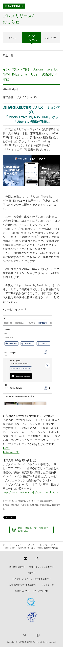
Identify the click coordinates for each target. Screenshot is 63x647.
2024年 (31, 544)
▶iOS (6, 448)
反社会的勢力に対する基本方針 (23, 585)
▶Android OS (11, 452)
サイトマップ (47, 585)
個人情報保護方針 (17, 567)
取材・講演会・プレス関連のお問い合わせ (33, 530)
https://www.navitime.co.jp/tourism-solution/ (30, 492)
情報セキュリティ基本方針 (41, 567)
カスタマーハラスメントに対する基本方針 (31, 579)
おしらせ (50, 37)
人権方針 (31, 573)
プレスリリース (31, 37)
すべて (12, 37)
